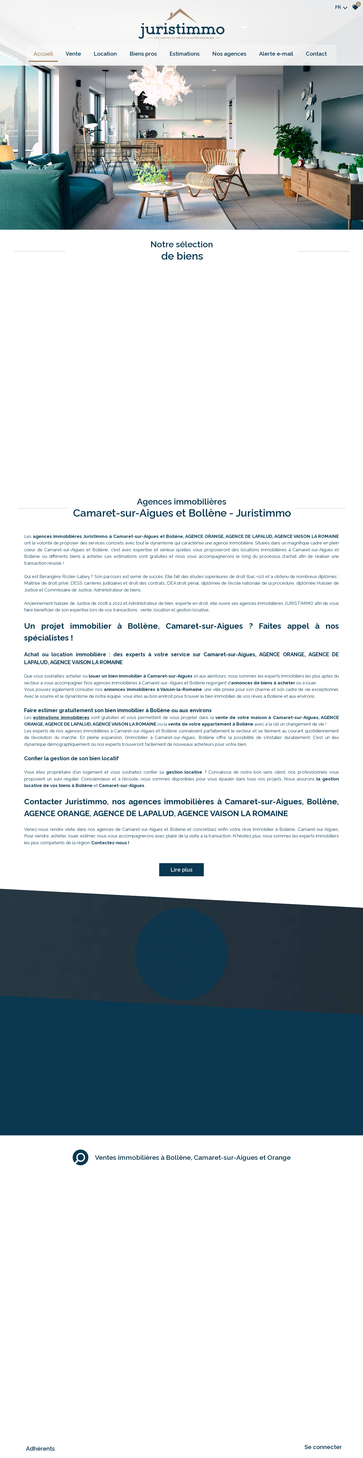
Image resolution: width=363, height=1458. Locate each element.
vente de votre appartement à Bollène (210, 622)
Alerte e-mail (265, 51)
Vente (86, 51)
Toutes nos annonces (117, 1406)
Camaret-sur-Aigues (121, 683)
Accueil (61, 51)
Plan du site (23, 1406)
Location (113, 51)
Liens (86, 1406)
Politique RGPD (145, 1406)
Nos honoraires (69, 1406)
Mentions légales (45, 1406)
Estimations (183, 51)
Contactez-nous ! (110, 740)
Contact (300, 51)
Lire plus (181, 768)
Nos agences (223, 51)
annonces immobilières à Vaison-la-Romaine (153, 587)
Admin (96, 1406)
